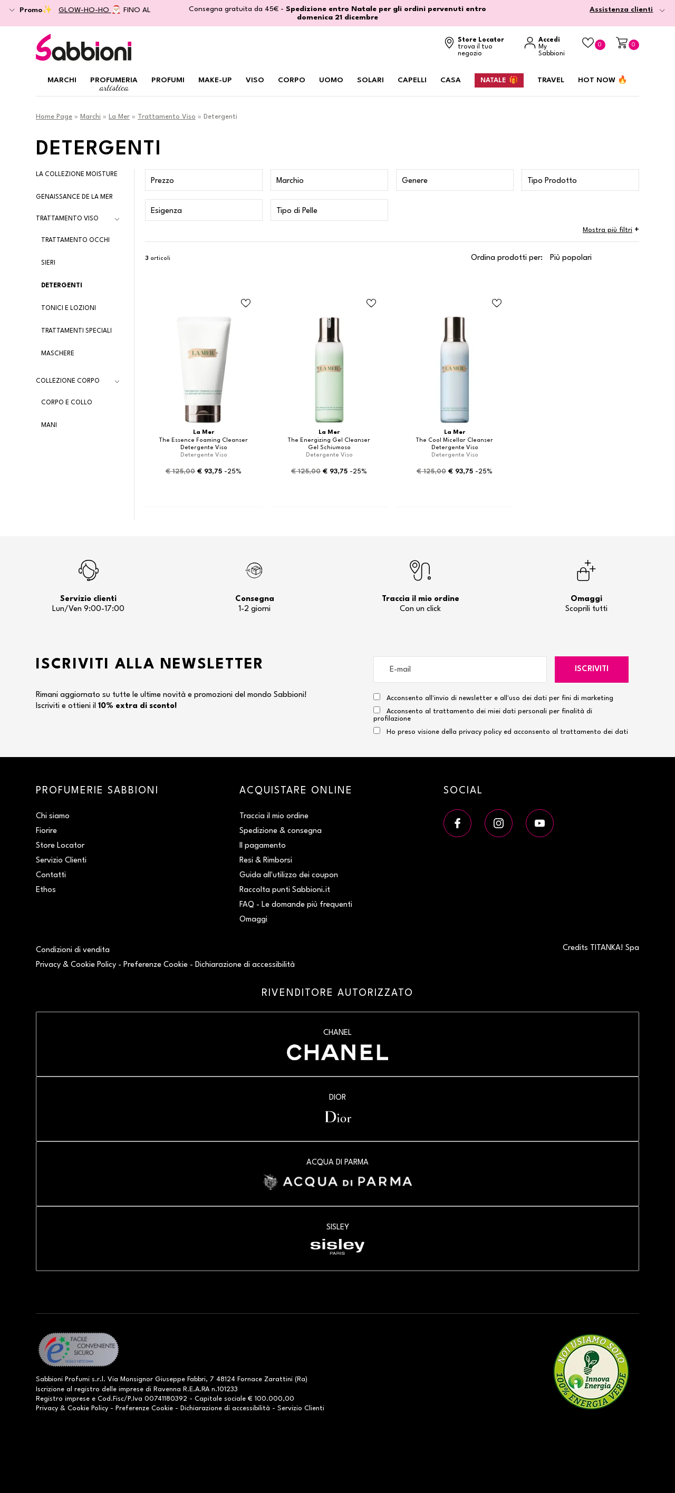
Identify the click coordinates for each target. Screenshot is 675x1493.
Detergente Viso (203, 448)
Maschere (57, 354)
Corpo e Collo (66, 403)
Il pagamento (262, 846)
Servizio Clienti (61, 861)
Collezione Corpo (68, 381)
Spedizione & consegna (280, 831)
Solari (370, 80)
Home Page (54, 116)
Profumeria (114, 84)
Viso (255, 80)
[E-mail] (460, 669)
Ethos (46, 890)
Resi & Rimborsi (265, 861)
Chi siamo (53, 816)
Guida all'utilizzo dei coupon (288, 875)
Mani (49, 425)
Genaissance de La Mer (74, 197)
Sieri (48, 263)
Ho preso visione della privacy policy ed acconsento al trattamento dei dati (507, 732)
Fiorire (46, 831)
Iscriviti (592, 669)
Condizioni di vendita (73, 950)
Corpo (291, 80)
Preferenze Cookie (155, 965)
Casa (450, 80)
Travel (550, 80)
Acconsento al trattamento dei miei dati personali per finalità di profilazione (482, 714)
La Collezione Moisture (77, 174)
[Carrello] (627, 43)
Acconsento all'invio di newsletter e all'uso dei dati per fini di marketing (493, 697)
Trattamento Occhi (75, 240)
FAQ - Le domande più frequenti (295, 905)
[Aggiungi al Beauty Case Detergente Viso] (245, 303)
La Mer (119, 116)
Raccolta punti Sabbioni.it (284, 890)
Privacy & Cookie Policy (76, 965)
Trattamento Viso (167, 116)
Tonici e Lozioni (68, 308)
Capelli (412, 80)
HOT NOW (603, 80)
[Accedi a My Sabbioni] (548, 47)
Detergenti (61, 286)
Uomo (331, 80)
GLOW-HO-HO (85, 10)
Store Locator (60, 846)
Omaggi (253, 920)
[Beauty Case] (593, 43)
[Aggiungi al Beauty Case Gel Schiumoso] (371, 303)
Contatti (51, 875)
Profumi (168, 80)
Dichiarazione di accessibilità (245, 965)
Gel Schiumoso (329, 448)
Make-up (215, 80)
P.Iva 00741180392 (157, 1398)
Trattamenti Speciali (76, 331)
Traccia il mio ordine (273, 816)
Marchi (61, 80)
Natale (499, 80)
